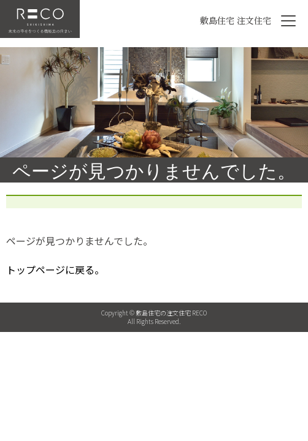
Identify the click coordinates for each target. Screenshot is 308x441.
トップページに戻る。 (55, 269)
